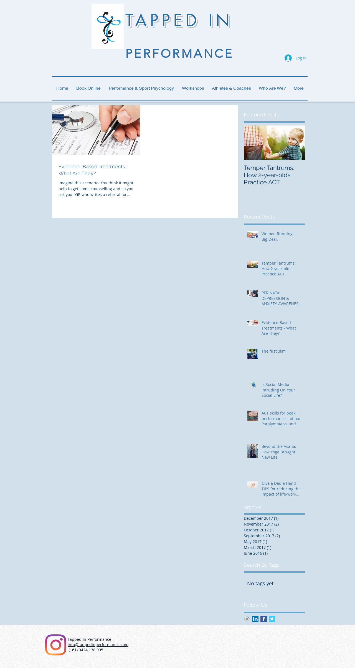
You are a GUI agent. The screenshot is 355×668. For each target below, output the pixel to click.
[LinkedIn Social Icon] (255, 619)
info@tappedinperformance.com (98, 644)
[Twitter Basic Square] (272, 619)
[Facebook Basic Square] (263, 619)
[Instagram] (55, 645)
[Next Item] (295, 142)
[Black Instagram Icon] (247, 619)
